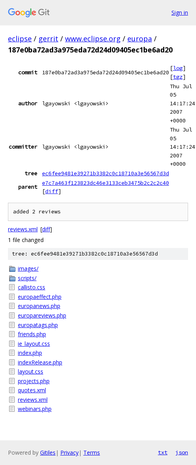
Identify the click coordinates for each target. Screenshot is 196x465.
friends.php (32, 334)
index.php (30, 352)
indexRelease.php (40, 362)
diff (51, 191)
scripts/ (27, 278)
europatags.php (38, 325)
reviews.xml (23, 229)
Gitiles (48, 452)
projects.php (34, 381)
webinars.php (35, 409)
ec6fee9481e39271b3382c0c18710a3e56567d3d (105, 173)
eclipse (20, 38)
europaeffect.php (39, 296)
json (181, 452)
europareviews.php (42, 315)
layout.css (30, 371)
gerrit (48, 38)
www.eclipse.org (93, 38)
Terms (91, 452)
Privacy (69, 452)
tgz (178, 76)
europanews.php (39, 306)
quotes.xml (32, 390)
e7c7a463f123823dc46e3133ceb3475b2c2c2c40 (105, 182)
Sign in (179, 12)
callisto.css (31, 287)
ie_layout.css (34, 343)
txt (162, 452)
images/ (28, 268)
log (178, 68)
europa (139, 38)
